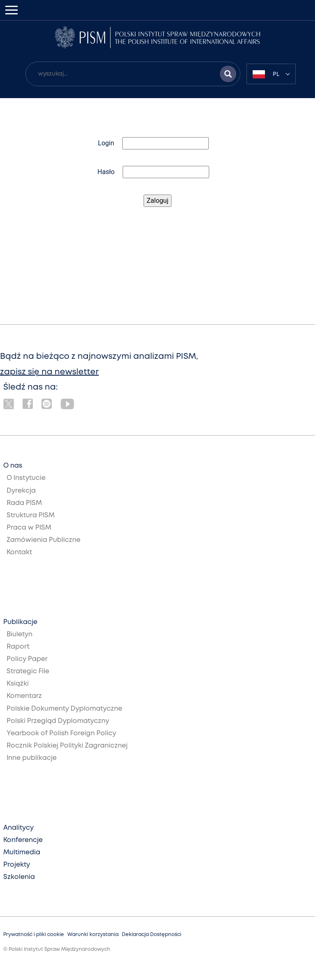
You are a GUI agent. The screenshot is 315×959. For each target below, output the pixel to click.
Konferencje (23, 840)
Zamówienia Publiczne (43, 540)
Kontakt (19, 552)
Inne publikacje (32, 758)
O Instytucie (26, 478)
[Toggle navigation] (11, 10)
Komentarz (24, 696)
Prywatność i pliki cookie (33, 934)
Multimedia (21, 852)
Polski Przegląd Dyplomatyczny (58, 721)
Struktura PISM (31, 515)
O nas (12, 466)
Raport (18, 647)
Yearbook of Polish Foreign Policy (61, 733)
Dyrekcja (21, 491)
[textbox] (271, 74)
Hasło (106, 172)
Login (106, 143)
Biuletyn (19, 634)
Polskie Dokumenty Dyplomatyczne (64, 709)
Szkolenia (19, 877)
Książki (18, 684)
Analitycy (18, 828)
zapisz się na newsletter (49, 372)
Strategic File (28, 671)
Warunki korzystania (93, 934)
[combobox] (271, 74)
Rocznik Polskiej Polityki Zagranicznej (67, 746)
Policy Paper (27, 659)
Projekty (16, 865)
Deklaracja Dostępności (151, 934)
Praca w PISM (29, 528)
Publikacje (20, 622)
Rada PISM (24, 503)
